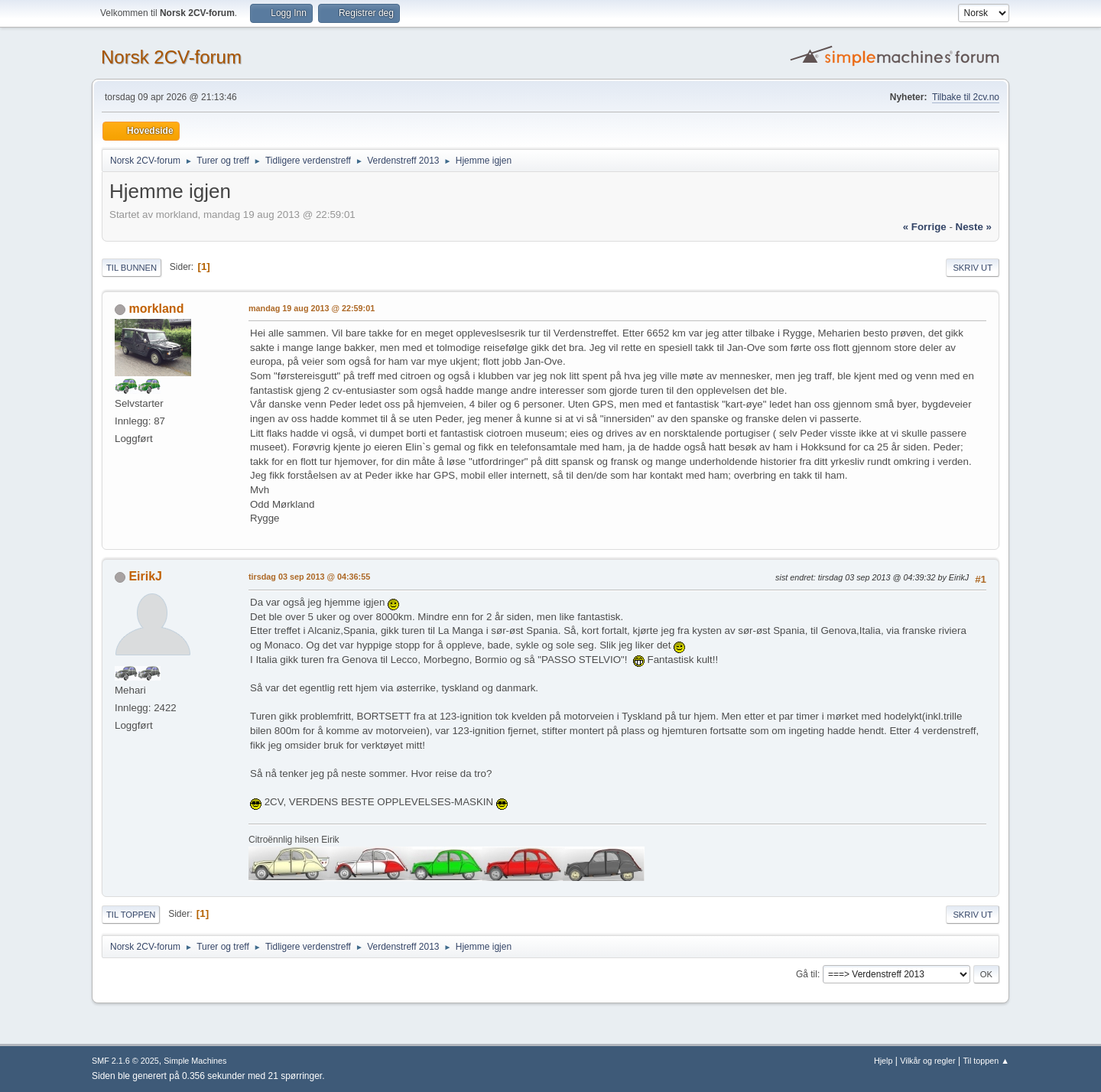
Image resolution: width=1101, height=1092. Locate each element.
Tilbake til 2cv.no (965, 97)
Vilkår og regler (927, 1060)
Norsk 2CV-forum (171, 57)
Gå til (806, 974)
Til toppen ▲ (986, 1060)
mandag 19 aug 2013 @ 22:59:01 (311, 308)
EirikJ (145, 576)
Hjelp (883, 1060)
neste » (974, 226)
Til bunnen (131, 267)
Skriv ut (972, 267)
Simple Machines (195, 1060)
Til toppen (130, 914)
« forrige (925, 226)
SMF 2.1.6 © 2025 (125, 1060)
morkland (156, 308)
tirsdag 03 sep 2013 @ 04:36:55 (309, 576)
